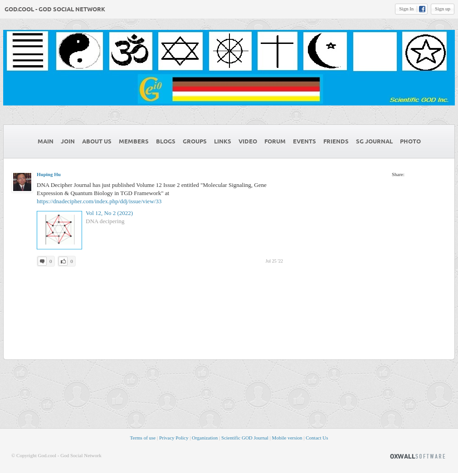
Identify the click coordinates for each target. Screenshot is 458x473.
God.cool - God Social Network (55, 9)
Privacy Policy (173, 437)
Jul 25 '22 (274, 260)
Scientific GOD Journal (244, 437)
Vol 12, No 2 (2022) (109, 213)
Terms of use (143, 437)
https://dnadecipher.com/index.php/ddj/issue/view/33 (99, 201)
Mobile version (287, 437)
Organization (205, 437)
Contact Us (317, 437)
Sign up (442, 8)
